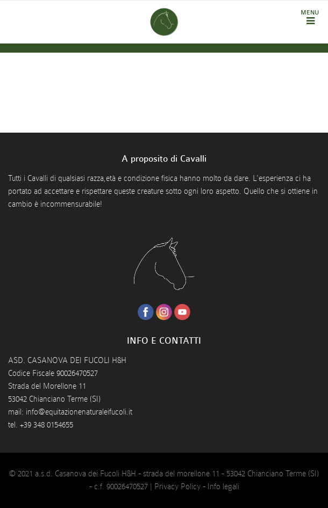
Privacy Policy (177, 486)
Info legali (223, 486)
